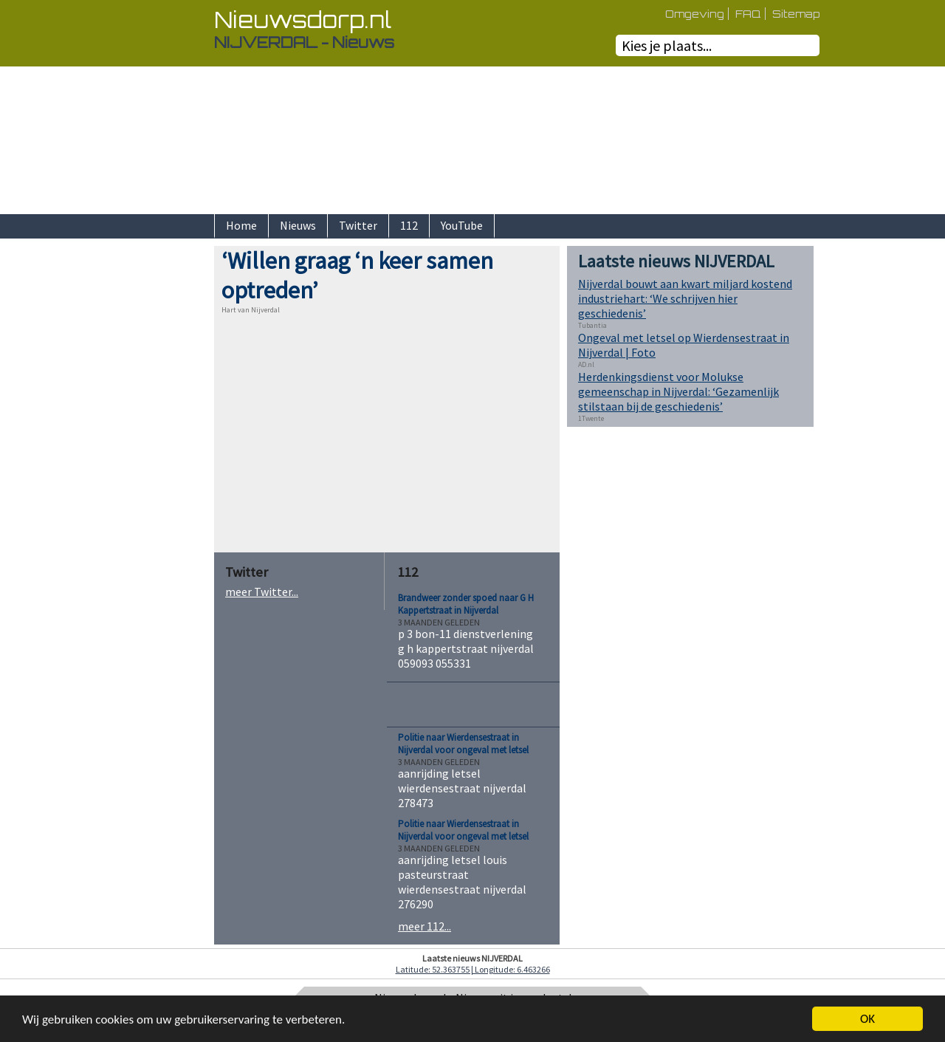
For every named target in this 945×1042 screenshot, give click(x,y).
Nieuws (298, 225)
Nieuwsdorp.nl (302, 19)
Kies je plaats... (667, 45)
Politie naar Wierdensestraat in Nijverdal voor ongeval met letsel (463, 743)
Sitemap (795, 13)
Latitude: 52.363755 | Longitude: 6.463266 (473, 969)
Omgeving (694, 13)
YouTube (462, 225)
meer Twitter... (261, 591)
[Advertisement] (162, 467)
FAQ (748, 13)
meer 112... (424, 926)
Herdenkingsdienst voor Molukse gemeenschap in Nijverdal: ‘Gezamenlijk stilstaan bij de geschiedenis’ (678, 391)
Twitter (358, 225)
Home (241, 225)
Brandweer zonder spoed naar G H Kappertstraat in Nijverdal (466, 604)
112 (409, 225)
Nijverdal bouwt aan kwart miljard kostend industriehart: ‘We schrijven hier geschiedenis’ (685, 298)
